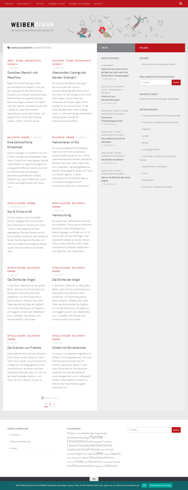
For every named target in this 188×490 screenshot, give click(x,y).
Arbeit (10, 61)
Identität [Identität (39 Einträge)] (95, 449)
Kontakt (98, 3)
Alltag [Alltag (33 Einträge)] (70, 433)
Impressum (15, 434)
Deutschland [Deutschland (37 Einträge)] (74, 437)
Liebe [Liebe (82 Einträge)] (98, 453)
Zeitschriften (148, 180)
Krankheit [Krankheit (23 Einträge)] (71, 454)
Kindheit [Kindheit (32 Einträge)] (110, 449)
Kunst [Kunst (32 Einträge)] (84, 453)
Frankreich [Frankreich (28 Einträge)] (107, 441)
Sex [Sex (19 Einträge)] (102, 462)
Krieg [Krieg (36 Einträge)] (78, 453)
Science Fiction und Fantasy (154, 166)
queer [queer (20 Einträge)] (86, 462)
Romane (25, 137)
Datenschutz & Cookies (160, 485)
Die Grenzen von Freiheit (24, 348)
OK (144, 485)
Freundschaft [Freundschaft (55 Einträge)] (86, 445)
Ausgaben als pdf (56, 3)
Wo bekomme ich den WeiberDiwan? (159, 64)
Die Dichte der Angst (21, 280)
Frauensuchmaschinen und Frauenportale (161, 115)
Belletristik (13, 137)
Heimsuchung (61, 215)
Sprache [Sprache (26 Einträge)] (116, 462)
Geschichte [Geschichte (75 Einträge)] (104, 445)
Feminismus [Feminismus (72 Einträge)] (76, 441)
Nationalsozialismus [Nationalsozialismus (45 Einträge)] (101, 457)
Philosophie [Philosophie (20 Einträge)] (71, 462)
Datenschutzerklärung (20, 441)
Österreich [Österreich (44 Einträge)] (111, 465)
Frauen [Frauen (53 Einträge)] (72, 445)
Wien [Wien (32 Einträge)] (91, 466)
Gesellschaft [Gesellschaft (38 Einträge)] (73, 449)
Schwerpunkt (107, 66)
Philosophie (58, 61)
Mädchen (146, 129)
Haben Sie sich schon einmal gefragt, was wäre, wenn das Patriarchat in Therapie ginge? (115, 72)
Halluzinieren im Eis (65, 142)
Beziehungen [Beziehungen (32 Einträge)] (88, 433)
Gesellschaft (107, 132)
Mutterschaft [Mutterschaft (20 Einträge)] (76, 458)
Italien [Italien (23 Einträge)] (102, 450)
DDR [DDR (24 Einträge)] (105, 433)
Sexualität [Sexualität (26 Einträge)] (108, 462)
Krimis (145, 173)
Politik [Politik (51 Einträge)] (79, 461)
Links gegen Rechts (151, 149)
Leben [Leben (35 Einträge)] (90, 453)
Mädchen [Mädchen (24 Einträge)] (85, 458)
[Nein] (184, 485)
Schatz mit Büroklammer (69, 348)
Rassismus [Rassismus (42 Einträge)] (94, 461)
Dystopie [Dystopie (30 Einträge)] (85, 437)
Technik (19, 61)
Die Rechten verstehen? (112, 159)
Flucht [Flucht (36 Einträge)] (89, 441)
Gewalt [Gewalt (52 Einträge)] (85, 449)
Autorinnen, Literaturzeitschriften (157, 187)
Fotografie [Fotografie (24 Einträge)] (97, 442)
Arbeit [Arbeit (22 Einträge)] (79, 433)
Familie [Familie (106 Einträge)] (96, 437)
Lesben (145, 136)
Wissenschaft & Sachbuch (112, 114)
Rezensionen (23, 3)
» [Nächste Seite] (54, 404)
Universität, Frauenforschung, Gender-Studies (158, 158)
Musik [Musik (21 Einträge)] (69, 458)
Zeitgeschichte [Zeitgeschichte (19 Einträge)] (100, 466)
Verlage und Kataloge (79, 3)
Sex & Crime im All (19, 212)
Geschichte (106, 87)
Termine (40, 3)
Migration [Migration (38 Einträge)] (115, 453)
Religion (124, 111)
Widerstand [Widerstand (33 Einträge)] (83, 466)
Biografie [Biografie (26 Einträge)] (99, 433)
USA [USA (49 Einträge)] (73, 465)
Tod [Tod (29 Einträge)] (68, 466)
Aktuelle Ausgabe (16, 203)
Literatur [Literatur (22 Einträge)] (107, 454)
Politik (104, 90)
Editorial (9, 3)
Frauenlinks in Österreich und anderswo (160, 122)
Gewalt (145, 142)
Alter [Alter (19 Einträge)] (75, 433)
